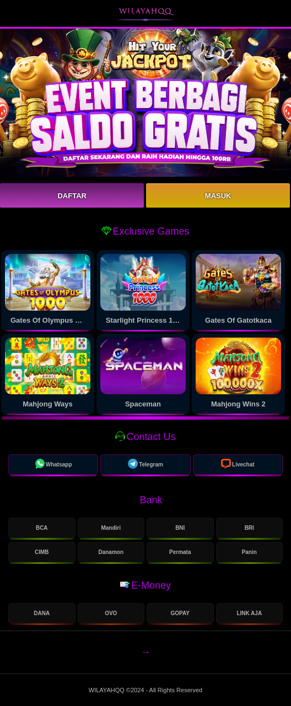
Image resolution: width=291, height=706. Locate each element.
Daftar (71, 196)
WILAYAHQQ (107, 690)
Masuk (218, 196)
